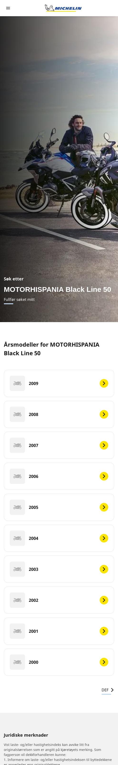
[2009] (59, 383)
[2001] (59, 631)
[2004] (59, 538)
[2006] (59, 476)
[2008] (59, 414)
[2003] (59, 569)
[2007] (59, 445)
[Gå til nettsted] (63, 8)
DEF (108, 690)
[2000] (59, 662)
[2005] (59, 507)
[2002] (59, 600)
